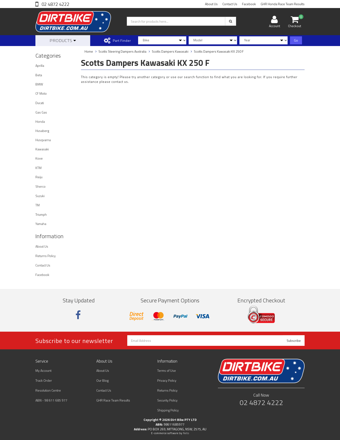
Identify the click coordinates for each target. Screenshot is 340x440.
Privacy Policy (166, 380)
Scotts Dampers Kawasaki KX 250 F (219, 51)
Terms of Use (166, 370)
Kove (39, 158)
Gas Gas (41, 112)
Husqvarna (43, 139)
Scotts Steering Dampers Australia (122, 51)
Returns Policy (45, 255)
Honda (40, 121)
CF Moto (41, 93)
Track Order (43, 380)
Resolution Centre (48, 390)
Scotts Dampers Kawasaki (170, 51)
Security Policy (167, 400)
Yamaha (40, 223)
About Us (211, 3)
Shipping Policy (168, 410)
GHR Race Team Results (113, 400)
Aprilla (39, 65)
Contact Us (229, 3)
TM (37, 205)
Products (63, 40)
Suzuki (40, 195)
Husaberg (42, 130)
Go (296, 40)
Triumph (41, 214)
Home (89, 51)
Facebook (249, 3)
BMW (39, 84)
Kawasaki (42, 149)
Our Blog (102, 380)
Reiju (38, 176)
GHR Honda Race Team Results (283, 3)
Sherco (40, 186)
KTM (38, 167)
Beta (38, 74)
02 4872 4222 (55, 4)
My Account (43, 370)
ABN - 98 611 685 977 (51, 400)
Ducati (39, 102)
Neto (186, 433)
